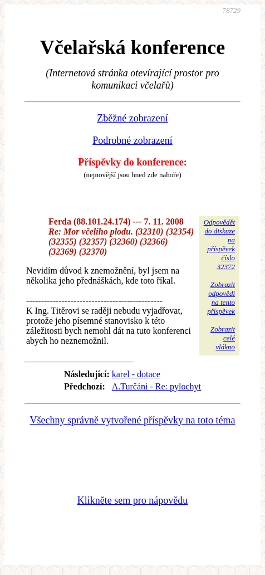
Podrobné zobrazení (132, 140)
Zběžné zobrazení (132, 118)
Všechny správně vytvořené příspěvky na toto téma (132, 420)
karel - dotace (136, 374)
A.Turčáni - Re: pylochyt (156, 386)
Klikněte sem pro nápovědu (132, 500)
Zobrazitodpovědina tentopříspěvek (221, 297)
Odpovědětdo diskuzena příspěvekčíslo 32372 (219, 244)
